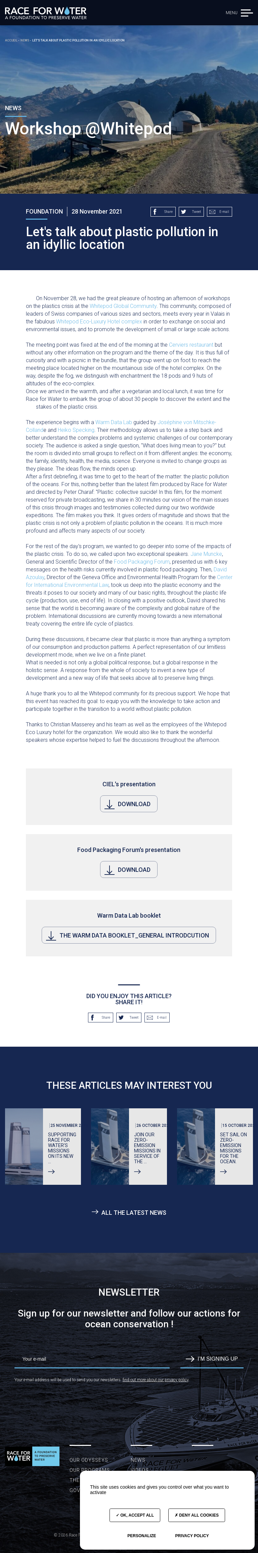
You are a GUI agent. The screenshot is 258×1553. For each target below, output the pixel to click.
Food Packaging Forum (142, 562)
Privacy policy (192, 1535)
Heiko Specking (76, 430)
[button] (247, 12)
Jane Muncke (206, 554)
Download (127, 804)
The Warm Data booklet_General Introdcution (127, 936)
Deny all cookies (197, 1515)
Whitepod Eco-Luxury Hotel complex (99, 321)
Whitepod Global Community (123, 306)
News (138, 1460)
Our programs (90, 1470)
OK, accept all (135, 1515)
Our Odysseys (89, 1460)
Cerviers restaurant (191, 345)
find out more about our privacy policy (155, 1379)
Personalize (141, 1535)
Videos (140, 1470)
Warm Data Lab (113, 422)
